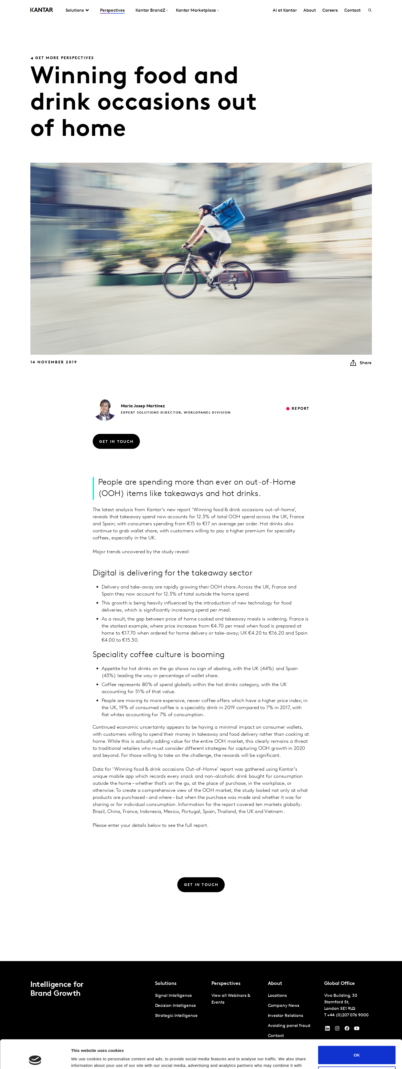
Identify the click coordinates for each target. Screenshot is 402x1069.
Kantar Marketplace (196, 10)
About (309, 10)
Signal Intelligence (173, 996)
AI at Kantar (285, 10)
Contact (352, 10)
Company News (283, 1006)
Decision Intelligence (175, 1006)
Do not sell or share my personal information (356, 1046)
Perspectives (112, 10)
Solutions (75, 10)
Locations (277, 996)
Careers (330, 10)
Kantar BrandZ (150, 10)
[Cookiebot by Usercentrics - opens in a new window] (35, 1058)
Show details (83, 1058)
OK (357, 1026)
